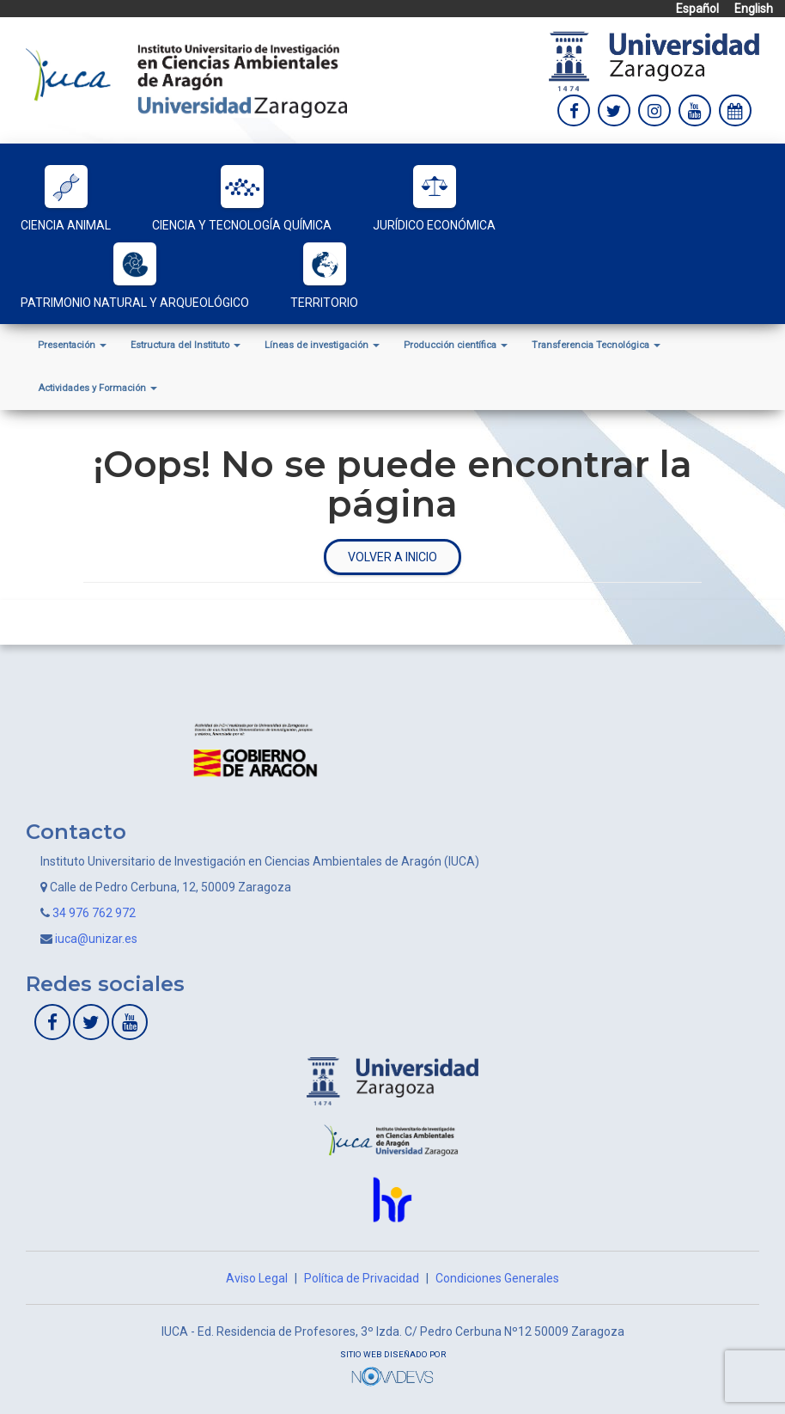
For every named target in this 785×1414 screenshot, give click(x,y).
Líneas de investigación (322, 345)
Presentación (72, 345)
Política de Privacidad (361, 1278)
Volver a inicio (392, 557)
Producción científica (456, 345)
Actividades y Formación (97, 388)
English (753, 8)
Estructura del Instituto (185, 345)
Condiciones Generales (497, 1278)
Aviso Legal (257, 1278)
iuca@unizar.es (96, 939)
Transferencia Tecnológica (596, 345)
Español (697, 8)
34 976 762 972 (94, 913)
